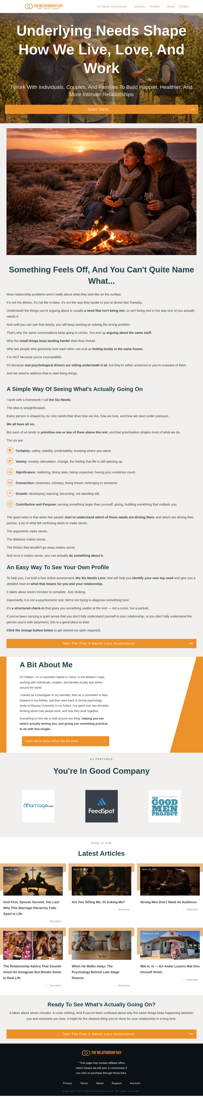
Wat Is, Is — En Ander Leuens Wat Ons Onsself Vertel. (170, 961)
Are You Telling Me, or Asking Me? (101, 897)
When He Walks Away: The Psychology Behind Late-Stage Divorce (101, 961)
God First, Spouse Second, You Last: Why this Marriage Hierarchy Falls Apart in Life (33, 897)
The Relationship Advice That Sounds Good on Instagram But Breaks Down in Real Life (33, 961)
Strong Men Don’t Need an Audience (170, 897)
